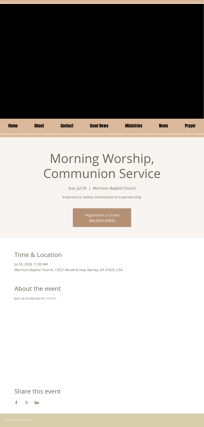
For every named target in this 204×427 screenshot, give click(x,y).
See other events (102, 220)
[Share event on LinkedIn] (37, 402)
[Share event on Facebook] (16, 402)
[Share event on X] (27, 402)
